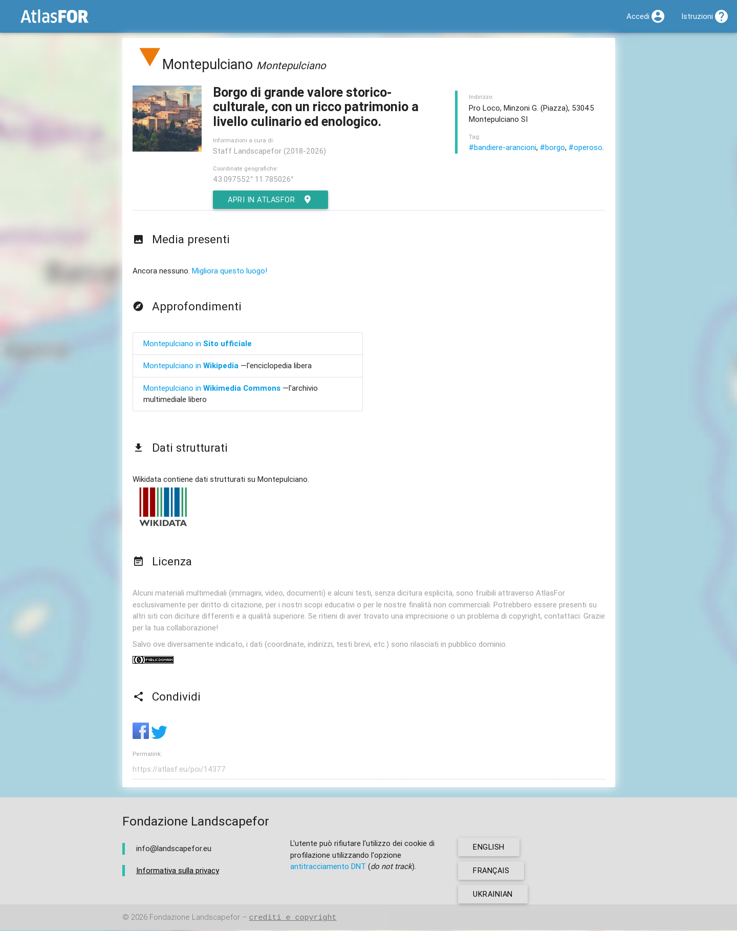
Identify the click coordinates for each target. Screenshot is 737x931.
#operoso (585, 147)
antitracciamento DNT (328, 867)
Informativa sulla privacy (177, 871)
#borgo (552, 147)
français (492, 871)
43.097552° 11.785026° (253, 179)
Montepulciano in (197, 343)
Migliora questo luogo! (229, 271)
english (489, 848)
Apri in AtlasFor (272, 200)
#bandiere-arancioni (502, 147)
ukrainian (493, 895)
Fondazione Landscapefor (194, 918)
